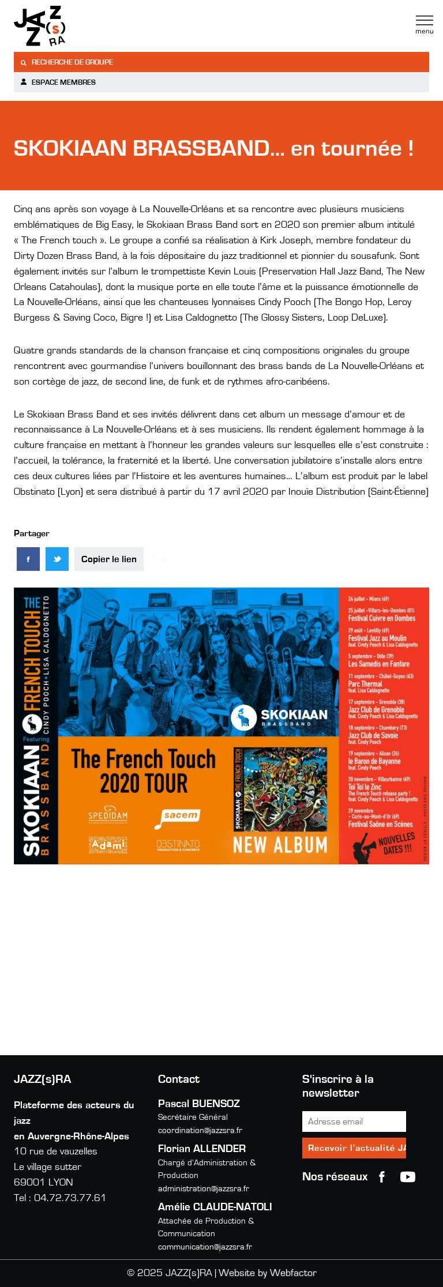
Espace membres (58, 82)
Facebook (381, 1177)
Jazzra (86, 26)
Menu (424, 25)
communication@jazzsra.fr (205, 1247)
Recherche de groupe (66, 62)
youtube (407, 1177)
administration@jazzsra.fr (203, 1188)
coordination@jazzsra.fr (200, 1130)
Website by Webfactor (268, 1273)
